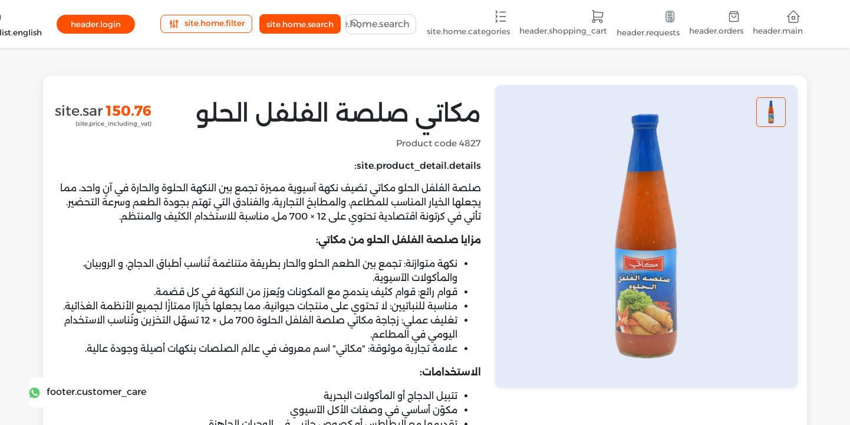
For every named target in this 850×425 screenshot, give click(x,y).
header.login (96, 24)
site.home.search (300, 24)
